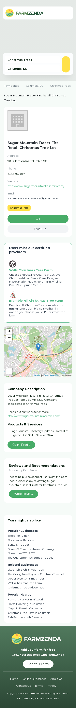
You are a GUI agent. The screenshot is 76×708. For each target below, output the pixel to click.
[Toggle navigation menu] (66, 13)
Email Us (40, 229)
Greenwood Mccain (21, 540)
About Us (56, 678)
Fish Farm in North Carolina (25, 617)
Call (38, 219)
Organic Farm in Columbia (25, 608)
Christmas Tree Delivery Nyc (26, 587)
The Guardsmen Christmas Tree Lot (30, 557)
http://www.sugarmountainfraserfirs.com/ (33, 416)
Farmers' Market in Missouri (25, 599)
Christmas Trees (60, 85)
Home (14, 678)
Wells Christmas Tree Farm (25, 583)
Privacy (51, 685)
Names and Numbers (47, 698)
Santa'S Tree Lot (18, 544)
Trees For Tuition (18, 535)
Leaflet (37, 375)
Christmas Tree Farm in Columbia (29, 612)
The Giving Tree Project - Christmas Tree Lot (36, 574)
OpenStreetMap (51, 375)
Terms (39, 685)
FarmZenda (11, 85)
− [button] (9, 338)
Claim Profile (21, 445)
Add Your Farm (38, 664)
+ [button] (9, 332)
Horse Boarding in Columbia (26, 603)
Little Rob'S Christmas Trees (26, 569)
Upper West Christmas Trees (26, 578)
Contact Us (23, 685)
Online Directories (34, 678)
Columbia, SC (34, 85)
